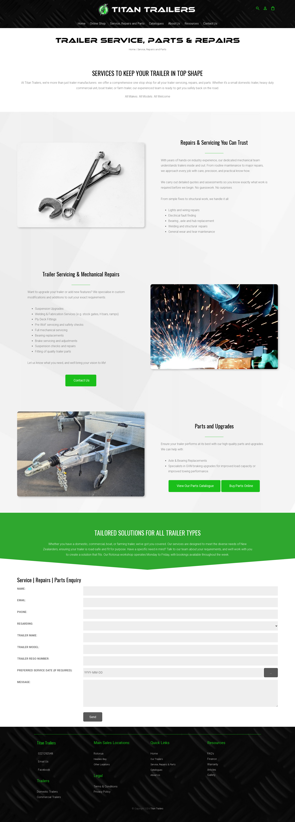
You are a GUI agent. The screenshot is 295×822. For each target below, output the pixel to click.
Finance (212, 759)
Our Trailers (156, 759)
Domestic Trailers (47, 791)
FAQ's (210, 753)
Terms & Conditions (106, 786)
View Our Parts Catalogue (195, 486)
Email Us (43, 761)
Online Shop (98, 23)
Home (81, 23)
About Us (174, 23)
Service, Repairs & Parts (163, 764)
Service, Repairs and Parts (127, 23)
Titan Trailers (156, 808)
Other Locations (102, 764)
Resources (192, 23)
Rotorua (98, 753)
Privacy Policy (102, 791)
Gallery (211, 775)
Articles (211, 769)
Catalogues (156, 23)
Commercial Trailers (49, 797)
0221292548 (45, 753)
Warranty (212, 764)
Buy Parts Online (241, 486)
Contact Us (210, 23)
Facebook (44, 769)
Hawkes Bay (100, 759)
